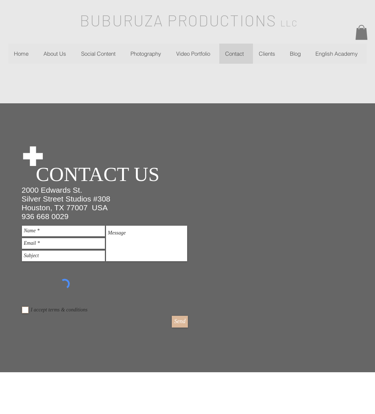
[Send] (180, 322)
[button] (361, 32)
